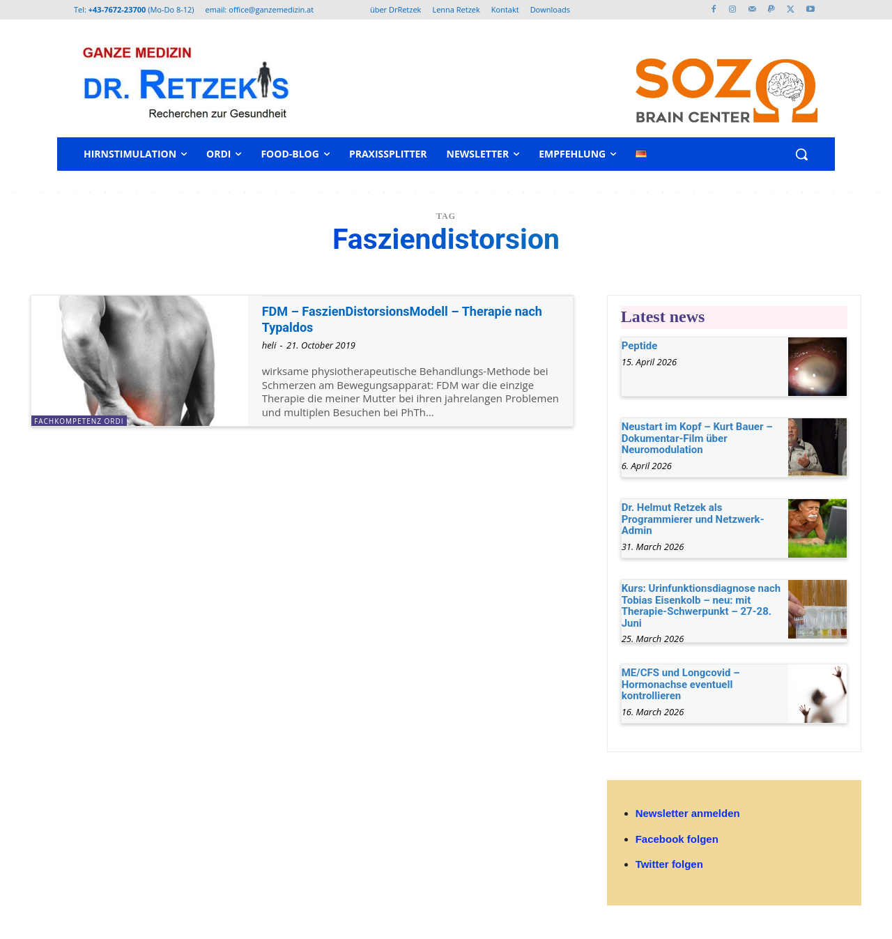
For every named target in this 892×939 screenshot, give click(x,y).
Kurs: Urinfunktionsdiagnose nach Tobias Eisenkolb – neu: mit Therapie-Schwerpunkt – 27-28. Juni (701, 605)
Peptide (640, 345)
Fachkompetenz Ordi (79, 421)
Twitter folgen (669, 864)
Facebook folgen (677, 839)
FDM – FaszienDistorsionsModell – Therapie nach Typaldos (407, 319)
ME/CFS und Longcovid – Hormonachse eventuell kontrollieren (681, 684)
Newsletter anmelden (688, 813)
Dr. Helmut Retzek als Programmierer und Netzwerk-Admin (693, 519)
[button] (801, 154)
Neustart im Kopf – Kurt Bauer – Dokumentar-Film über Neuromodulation (697, 438)
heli (269, 345)
